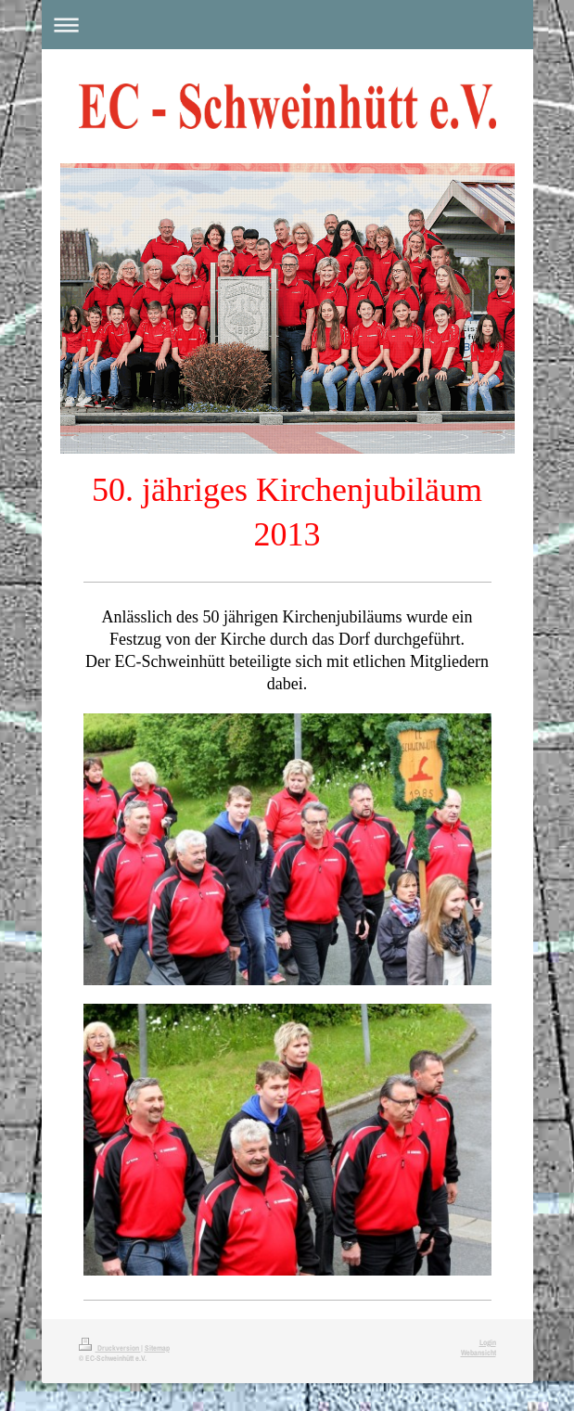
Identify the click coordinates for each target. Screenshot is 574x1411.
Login (487, 1342)
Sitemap (157, 1347)
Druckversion (110, 1347)
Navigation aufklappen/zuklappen (287, 25)
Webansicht (478, 1352)
